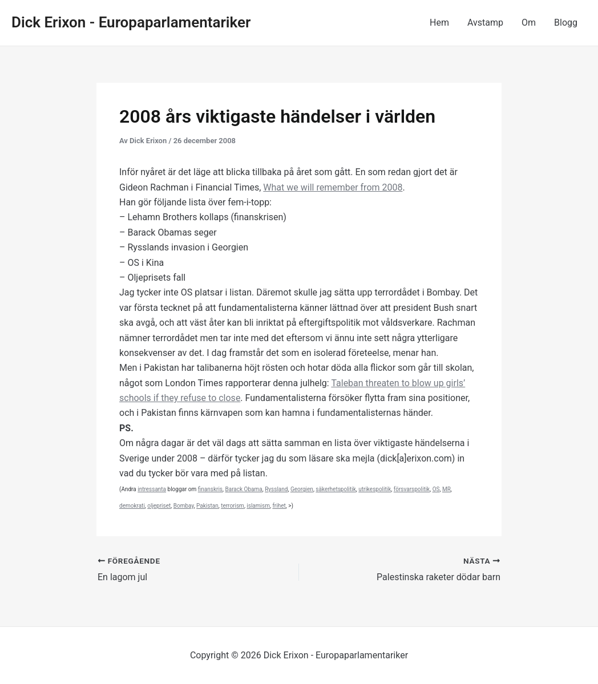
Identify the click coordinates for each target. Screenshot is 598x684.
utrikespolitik (374, 489)
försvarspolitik (412, 489)
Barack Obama (243, 489)
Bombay (183, 506)
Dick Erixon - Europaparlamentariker (130, 22)
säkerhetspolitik (335, 489)
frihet (278, 506)
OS (436, 489)
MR (446, 489)
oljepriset (159, 506)
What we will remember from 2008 (332, 187)
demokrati (132, 506)
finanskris (210, 489)
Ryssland (276, 489)
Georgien (301, 489)
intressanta (152, 489)
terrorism (232, 506)
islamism (258, 506)
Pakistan (207, 506)
